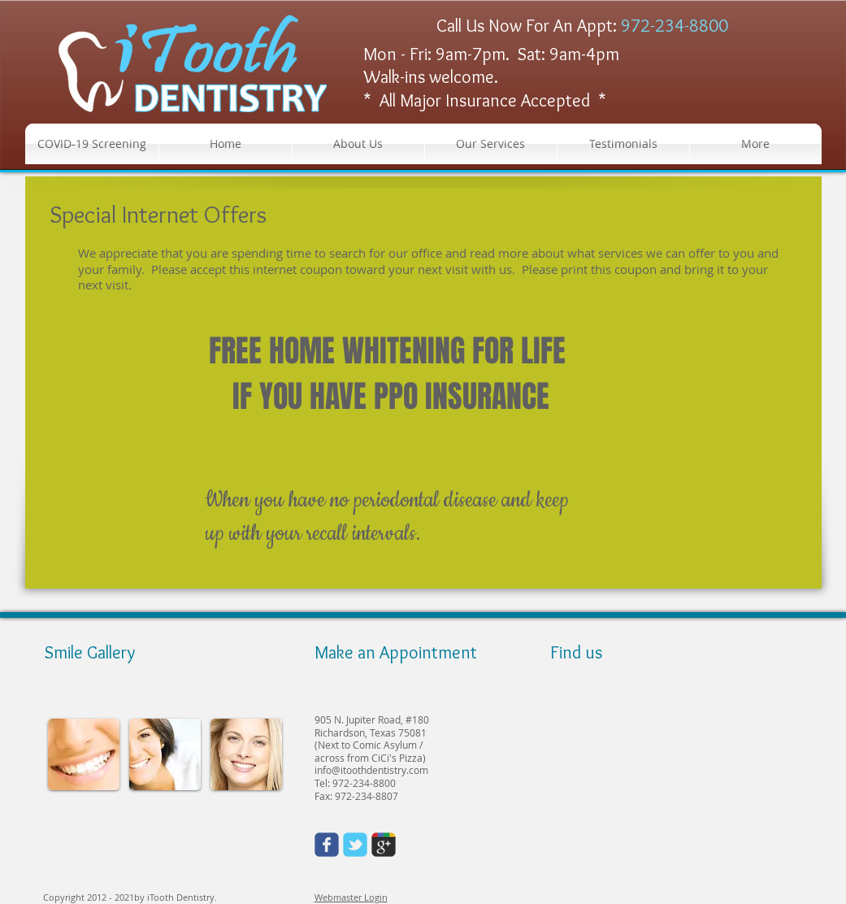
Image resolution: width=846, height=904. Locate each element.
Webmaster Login (351, 897)
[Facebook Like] (151, 845)
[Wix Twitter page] (355, 844)
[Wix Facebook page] (327, 844)
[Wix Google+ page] (383, 844)
